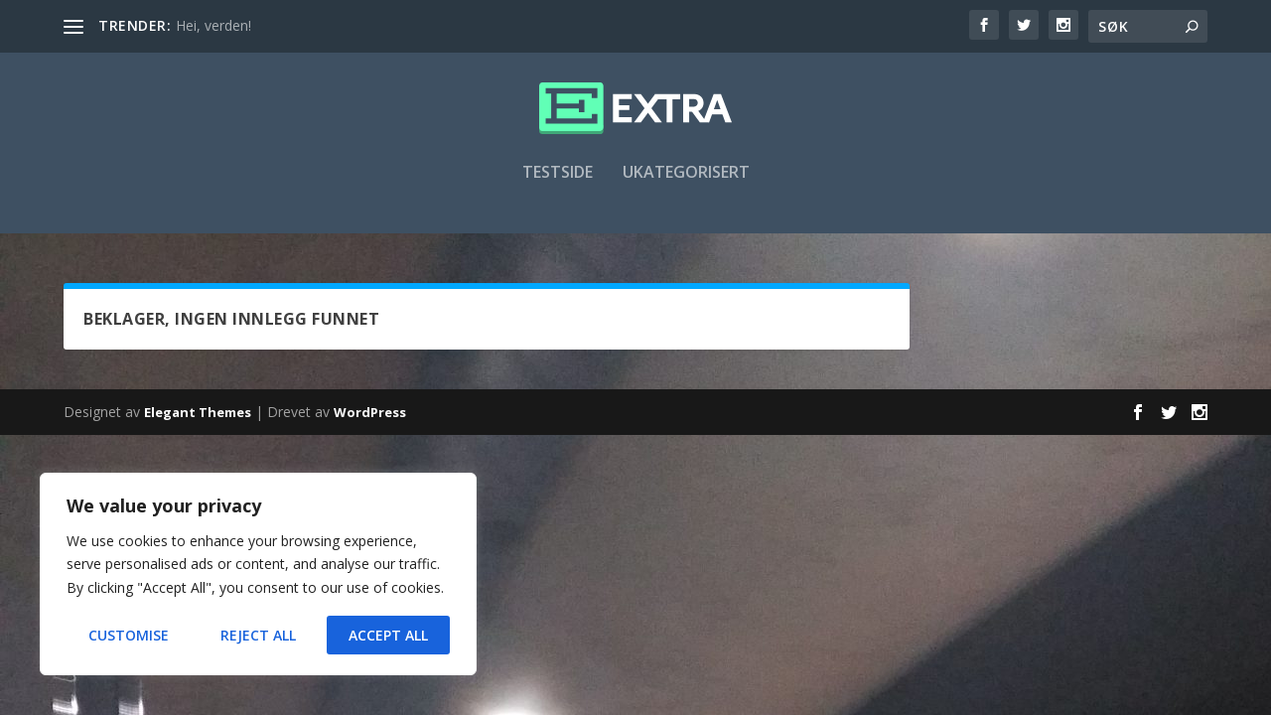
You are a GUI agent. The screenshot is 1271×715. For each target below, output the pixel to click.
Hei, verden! (213, 25)
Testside (557, 185)
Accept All (388, 635)
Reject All (258, 635)
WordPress (370, 414)
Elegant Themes (197, 414)
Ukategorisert (686, 185)
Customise (128, 635)
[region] (258, 574)
